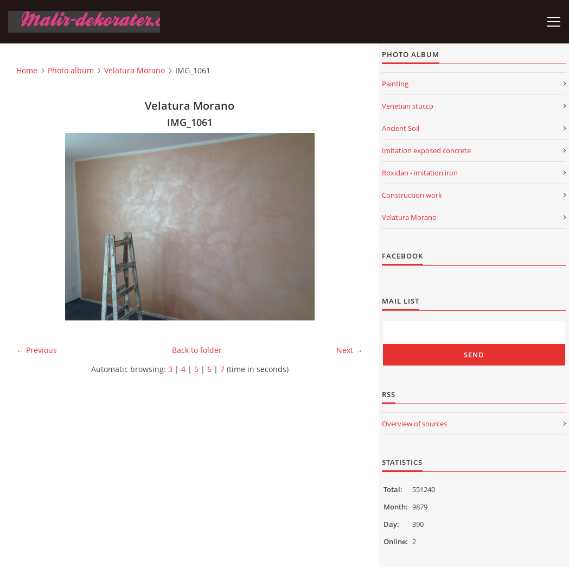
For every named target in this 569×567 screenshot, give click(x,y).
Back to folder (197, 350)
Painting (395, 84)
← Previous (36, 350)
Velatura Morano (134, 70)
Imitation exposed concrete (426, 150)
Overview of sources (414, 424)
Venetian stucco (407, 106)
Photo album (71, 70)
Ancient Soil (400, 128)
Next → (349, 350)
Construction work (412, 195)
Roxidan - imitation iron (420, 173)
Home (26, 70)
